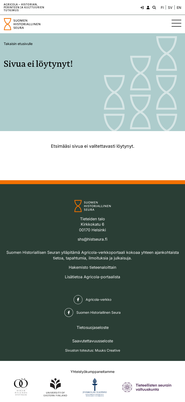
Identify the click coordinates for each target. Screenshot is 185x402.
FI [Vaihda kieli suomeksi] (162, 7)
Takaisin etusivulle (18, 44)
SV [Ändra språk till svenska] (170, 7)
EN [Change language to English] (179, 7)
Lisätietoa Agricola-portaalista (92, 276)
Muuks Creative (107, 350)
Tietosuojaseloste (93, 327)
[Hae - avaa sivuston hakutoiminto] (153, 7)
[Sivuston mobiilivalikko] (176, 23)
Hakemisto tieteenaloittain (92, 267)
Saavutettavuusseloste (92, 340)
